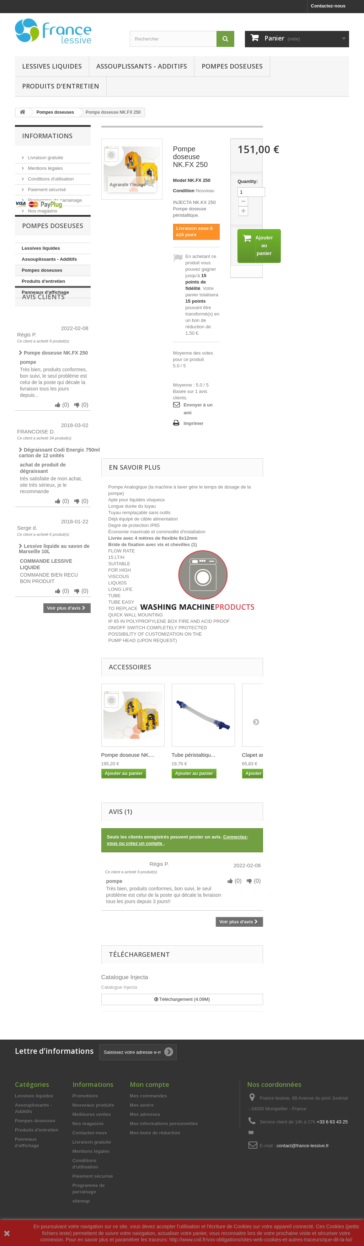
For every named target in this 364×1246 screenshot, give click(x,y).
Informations (47, 135)
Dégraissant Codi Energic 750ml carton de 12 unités (59, 499)
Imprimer (194, 423)
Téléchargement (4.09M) (182, 999)
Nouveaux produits (93, 1105)
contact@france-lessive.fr (303, 1145)
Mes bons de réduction (155, 1133)
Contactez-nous (328, 6)
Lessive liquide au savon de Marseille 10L (54, 595)
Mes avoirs (142, 1105)
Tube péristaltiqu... (193, 755)
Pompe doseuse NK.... (128, 755)
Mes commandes (148, 1096)
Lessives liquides (52, 66)
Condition (184, 190)
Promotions (85, 1096)
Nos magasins (42, 208)
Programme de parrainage (54, 197)
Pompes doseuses (232, 66)
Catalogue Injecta (124, 977)
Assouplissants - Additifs (141, 66)
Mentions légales (45, 165)
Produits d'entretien (60, 86)
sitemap (81, 1201)
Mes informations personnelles (164, 1123)
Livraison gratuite (45, 154)
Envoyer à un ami (198, 408)
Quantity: (246, 181)
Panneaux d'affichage (45, 316)
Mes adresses (145, 1114)
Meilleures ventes (92, 1114)
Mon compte (149, 1084)
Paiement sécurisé (46, 186)
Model (180, 180)
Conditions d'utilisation (50, 176)
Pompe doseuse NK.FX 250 (53, 399)
